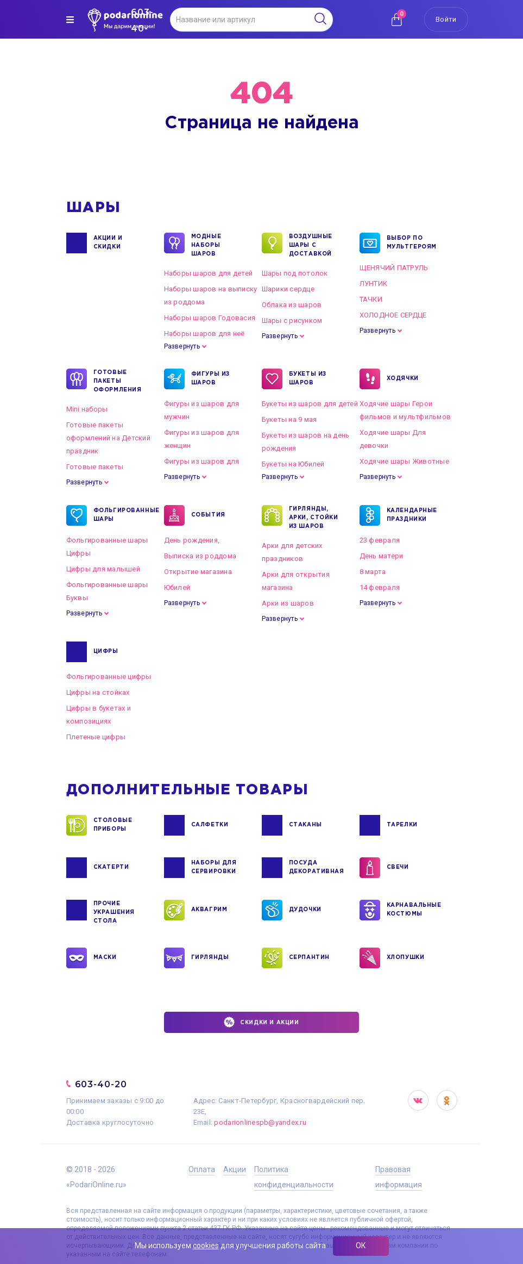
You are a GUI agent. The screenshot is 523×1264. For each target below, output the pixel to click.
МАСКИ (105, 958)
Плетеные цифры (96, 737)
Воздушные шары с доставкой (310, 245)
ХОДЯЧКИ (403, 379)
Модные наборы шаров (206, 245)
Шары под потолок (295, 273)
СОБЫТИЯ (208, 515)
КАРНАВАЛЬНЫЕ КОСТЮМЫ (413, 910)
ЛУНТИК (374, 283)
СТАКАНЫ (305, 825)
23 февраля (380, 540)
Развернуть (182, 346)
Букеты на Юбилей (293, 464)
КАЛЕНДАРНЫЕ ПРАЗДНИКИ (412, 515)
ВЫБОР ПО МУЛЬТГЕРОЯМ (412, 243)
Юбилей (177, 587)
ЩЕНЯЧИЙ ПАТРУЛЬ (394, 268)
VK (418, 1100)
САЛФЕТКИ (210, 825)
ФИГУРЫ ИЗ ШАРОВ (210, 379)
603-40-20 (101, 1084)
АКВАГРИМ (209, 910)
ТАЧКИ (371, 299)
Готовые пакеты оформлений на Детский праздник (108, 438)
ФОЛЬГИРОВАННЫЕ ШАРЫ (120, 515)
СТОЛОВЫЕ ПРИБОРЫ (113, 825)
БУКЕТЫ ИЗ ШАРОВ (307, 379)
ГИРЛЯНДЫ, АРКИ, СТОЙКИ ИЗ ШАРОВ (313, 517)
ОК (361, 1245)
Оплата (201, 1169)
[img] (70, 19)
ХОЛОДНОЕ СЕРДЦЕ (393, 315)
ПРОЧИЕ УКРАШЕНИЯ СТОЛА (114, 912)
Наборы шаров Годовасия (210, 318)
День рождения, (192, 540)
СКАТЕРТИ (111, 867)
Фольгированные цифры (109, 677)
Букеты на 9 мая (289, 419)
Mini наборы (87, 409)
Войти (446, 19)
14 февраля (380, 587)
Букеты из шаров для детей (310, 404)
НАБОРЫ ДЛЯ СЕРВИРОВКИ (214, 867)
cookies (206, 1245)
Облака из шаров (292, 305)
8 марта (373, 572)
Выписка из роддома (200, 556)
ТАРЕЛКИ (402, 825)
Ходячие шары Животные (404, 461)
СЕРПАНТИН (309, 958)
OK (447, 1100)
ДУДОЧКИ (305, 910)
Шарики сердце (288, 289)
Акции (234, 1169)
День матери (382, 556)
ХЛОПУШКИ (406, 958)
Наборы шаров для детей (208, 273)
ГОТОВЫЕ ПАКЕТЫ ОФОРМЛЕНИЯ (117, 381)
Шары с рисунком (292, 320)
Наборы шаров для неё (204, 333)
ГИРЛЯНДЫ (210, 958)
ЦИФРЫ (105, 652)
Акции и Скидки (108, 243)
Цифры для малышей (103, 569)
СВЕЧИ (398, 867)
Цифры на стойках (98, 692)
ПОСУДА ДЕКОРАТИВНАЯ (316, 867)
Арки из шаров (288, 603)
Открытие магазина (198, 572)
